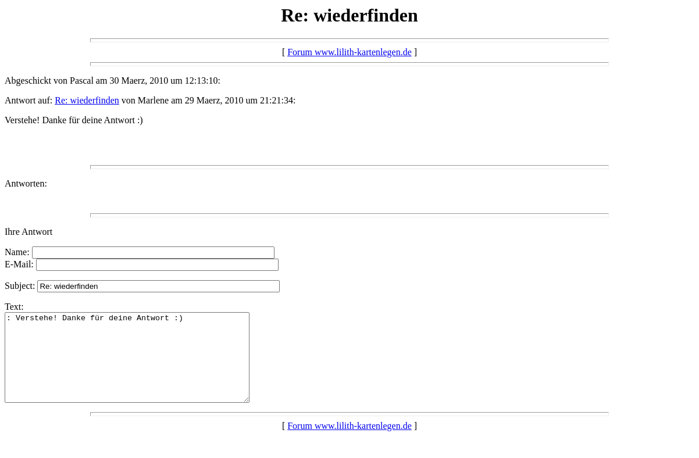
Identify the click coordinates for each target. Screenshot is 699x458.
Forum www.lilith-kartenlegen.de (349, 52)
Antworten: (26, 183)
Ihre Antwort (28, 232)
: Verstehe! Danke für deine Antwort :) (142, 366)
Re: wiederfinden (87, 100)
